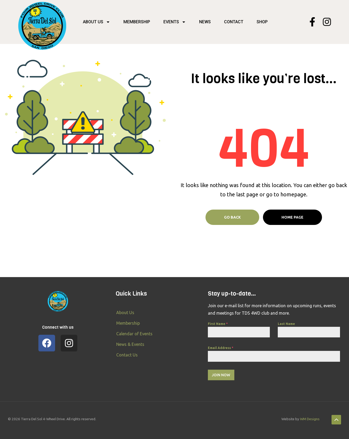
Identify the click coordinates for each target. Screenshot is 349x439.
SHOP (262, 21)
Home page (292, 217)
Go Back (232, 217)
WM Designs (310, 419)
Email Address (220, 348)
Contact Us (127, 354)
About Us (96, 22)
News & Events (130, 344)
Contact (233, 21)
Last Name (286, 323)
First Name (218, 323)
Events (174, 22)
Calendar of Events (134, 333)
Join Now (221, 375)
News (205, 21)
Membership (136, 21)
